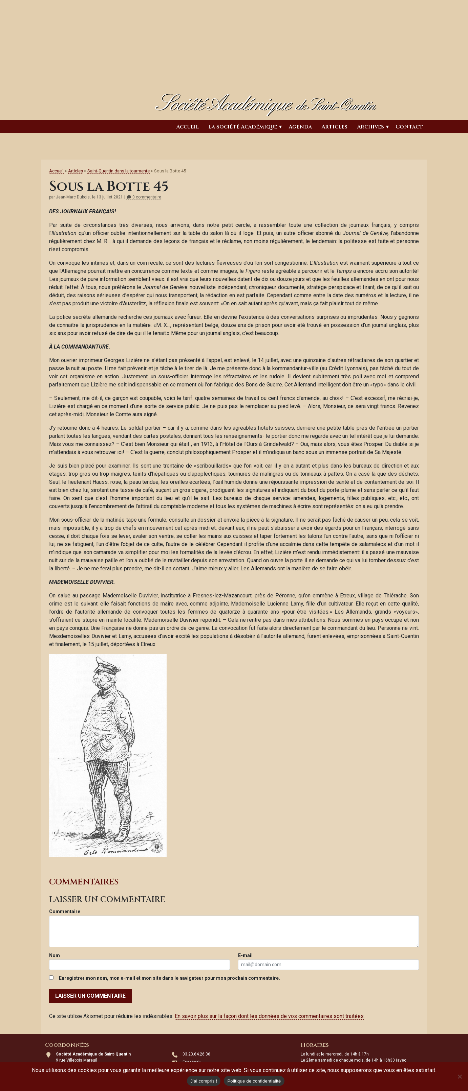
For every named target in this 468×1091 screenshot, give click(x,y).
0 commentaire (143, 197)
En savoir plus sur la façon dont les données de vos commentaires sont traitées (269, 1016)
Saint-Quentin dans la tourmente (118, 170)
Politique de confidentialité (254, 1081)
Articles (334, 127)
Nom (54, 955)
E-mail (245, 955)
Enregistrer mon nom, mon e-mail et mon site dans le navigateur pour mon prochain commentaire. (169, 978)
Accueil (187, 127)
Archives (370, 127)
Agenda (300, 127)
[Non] (459, 1076)
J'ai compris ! (203, 1081)
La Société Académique (242, 127)
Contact (409, 127)
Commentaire (64, 911)
